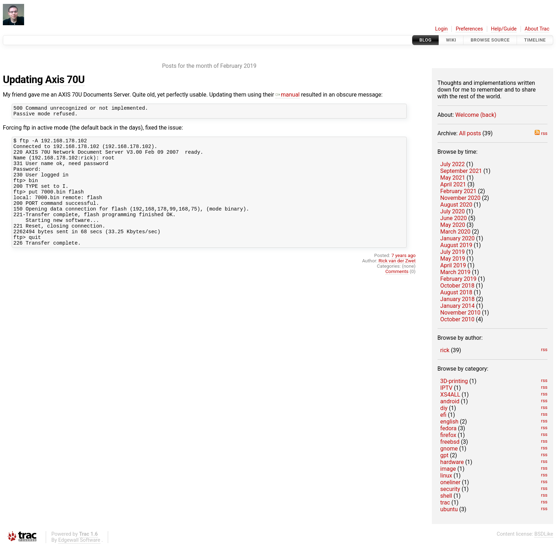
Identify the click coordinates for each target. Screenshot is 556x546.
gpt (444, 455)
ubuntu (449, 509)
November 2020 (460, 198)
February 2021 (458, 191)
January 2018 (457, 299)
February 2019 (458, 278)
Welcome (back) (475, 114)
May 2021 (452, 177)
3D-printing (454, 381)
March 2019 (455, 272)
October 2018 (457, 285)
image (448, 468)
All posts (470, 133)
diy (443, 408)
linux (446, 475)
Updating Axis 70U (44, 79)
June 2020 (453, 218)
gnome (449, 448)
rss (541, 133)
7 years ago (403, 277)
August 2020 (456, 204)
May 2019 (452, 258)
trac (445, 502)
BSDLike (543, 534)
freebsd (450, 441)
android (450, 401)
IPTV (446, 387)
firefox (448, 435)
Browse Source (490, 40)
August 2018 (456, 292)
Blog (425, 40)
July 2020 (452, 211)
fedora (448, 428)
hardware (452, 462)
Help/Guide (504, 29)
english (449, 421)
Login (441, 29)
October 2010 (457, 319)
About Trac (537, 29)
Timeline (535, 40)
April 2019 (453, 265)
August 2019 (456, 245)
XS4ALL (450, 394)
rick (445, 350)
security (450, 489)
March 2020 (455, 231)
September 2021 (461, 171)
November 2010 (460, 312)
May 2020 (452, 225)
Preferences (469, 29)
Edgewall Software (79, 540)
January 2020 (457, 238)
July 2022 (452, 164)
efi (443, 414)
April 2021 (453, 184)
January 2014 (457, 305)
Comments (396, 293)
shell (446, 495)
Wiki (451, 40)
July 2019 (452, 252)
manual (288, 94)
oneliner (450, 482)
